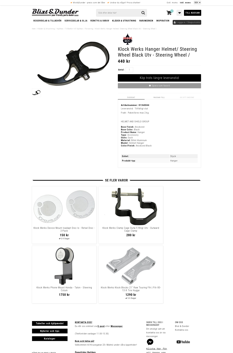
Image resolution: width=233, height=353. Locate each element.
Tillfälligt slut (141, 108)
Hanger (174, 160)
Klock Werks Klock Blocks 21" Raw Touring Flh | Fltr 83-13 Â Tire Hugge (179, 230)
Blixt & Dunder (182, 266)
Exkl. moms (172, 2)
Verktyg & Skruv (99, 21)
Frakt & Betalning (40, 297)
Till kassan (192, 12)
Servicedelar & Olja (75, 21)
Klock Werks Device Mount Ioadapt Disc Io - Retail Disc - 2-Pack (52, 230)
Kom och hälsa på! (84, 281)
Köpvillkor (37, 300)
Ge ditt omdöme (187, 97)
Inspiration (162, 21)
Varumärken (146, 21)
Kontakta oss (181, 270)
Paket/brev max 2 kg (138, 112)
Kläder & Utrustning (124, 21)
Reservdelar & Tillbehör (47, 21)
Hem (34, 29)
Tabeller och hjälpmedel (50, 263)
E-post (101, 266)
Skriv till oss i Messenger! (154, 264)
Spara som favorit (159, 85)
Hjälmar (60, 29)
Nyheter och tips (49, 271)
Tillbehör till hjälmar (74, 29)
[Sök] (121, 13)
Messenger (117, 266)
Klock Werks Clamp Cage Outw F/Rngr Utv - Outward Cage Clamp (94, 229)
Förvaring (89, 29)
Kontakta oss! (83, 262)
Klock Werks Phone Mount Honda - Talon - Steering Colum (137, 229)
